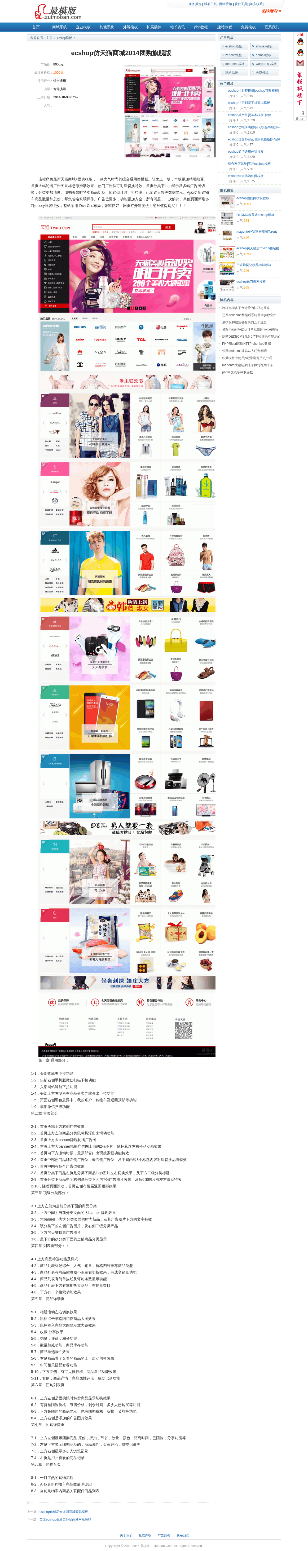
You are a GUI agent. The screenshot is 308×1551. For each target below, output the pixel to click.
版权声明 (145, 1535)
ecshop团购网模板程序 (252, 198)
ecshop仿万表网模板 (251, 282)
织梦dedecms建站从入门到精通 (244, 351)
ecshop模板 (64, 38)
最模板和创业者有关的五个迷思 (244, 322)
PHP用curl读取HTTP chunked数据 (246, 344)
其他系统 (106, 27)
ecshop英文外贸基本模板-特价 (249, 115)
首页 (36, 27)
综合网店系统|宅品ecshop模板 (249, 164)
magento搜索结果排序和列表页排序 (247, 365)
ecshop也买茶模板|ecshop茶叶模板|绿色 (253, 91)
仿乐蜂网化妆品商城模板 (253, 265)
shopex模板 (264, 46)
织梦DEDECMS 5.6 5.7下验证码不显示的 (251, 336)
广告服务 (164, 1535)
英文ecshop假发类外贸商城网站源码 (65, 1519)
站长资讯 (177, 27)
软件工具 (241, 4)
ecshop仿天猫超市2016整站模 (257, 248)
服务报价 (195, 4)
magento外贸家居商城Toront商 (256, 232)
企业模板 (83, 27)
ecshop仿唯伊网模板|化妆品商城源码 (254, 127)
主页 (49, 38)
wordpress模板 (266, 64)
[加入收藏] (256, 4)
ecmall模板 (263, 55)
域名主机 (210, 4)
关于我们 (126, 1535)
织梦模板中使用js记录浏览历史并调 (247, 358)
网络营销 (225, 4)
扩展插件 (154, 27)
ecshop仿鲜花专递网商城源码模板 (63, 1512)
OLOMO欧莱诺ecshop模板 (255, 215)
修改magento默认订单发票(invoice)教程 (250, 329)
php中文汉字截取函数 (237, 372)
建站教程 (224, 27)
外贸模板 (130, 27)
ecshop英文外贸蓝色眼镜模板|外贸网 (254, 139)
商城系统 (59, 27)
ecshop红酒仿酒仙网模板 (246, 176)
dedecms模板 (235, 64)
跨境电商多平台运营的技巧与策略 (246, 308)
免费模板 (248, 27)
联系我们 (272, 27)
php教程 (201, 27)
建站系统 (231, 72)
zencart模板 (233, 55)
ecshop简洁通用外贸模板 (246, 151)
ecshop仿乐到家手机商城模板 (249, 103)
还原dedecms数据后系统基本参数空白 (249, 315)
